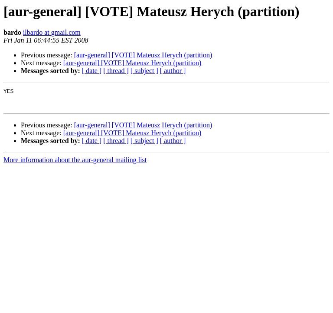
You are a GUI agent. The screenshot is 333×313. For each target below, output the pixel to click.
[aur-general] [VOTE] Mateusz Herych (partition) (143, 55)
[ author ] (173, 70)
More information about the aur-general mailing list (75, 163)
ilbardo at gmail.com (52, 32)
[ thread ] (116, 70)
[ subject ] (144, 70)
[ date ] (91, 70)
